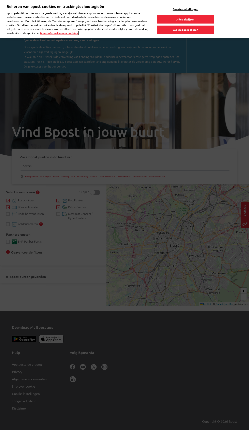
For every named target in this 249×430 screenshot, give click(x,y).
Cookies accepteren (185, 21)
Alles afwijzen (185, 11)
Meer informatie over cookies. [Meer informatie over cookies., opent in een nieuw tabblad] (59, 24)
